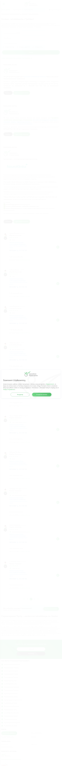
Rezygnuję (20, 394)
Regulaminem (50, 384)
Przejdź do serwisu (41, 394)
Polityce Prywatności (9, 389)
